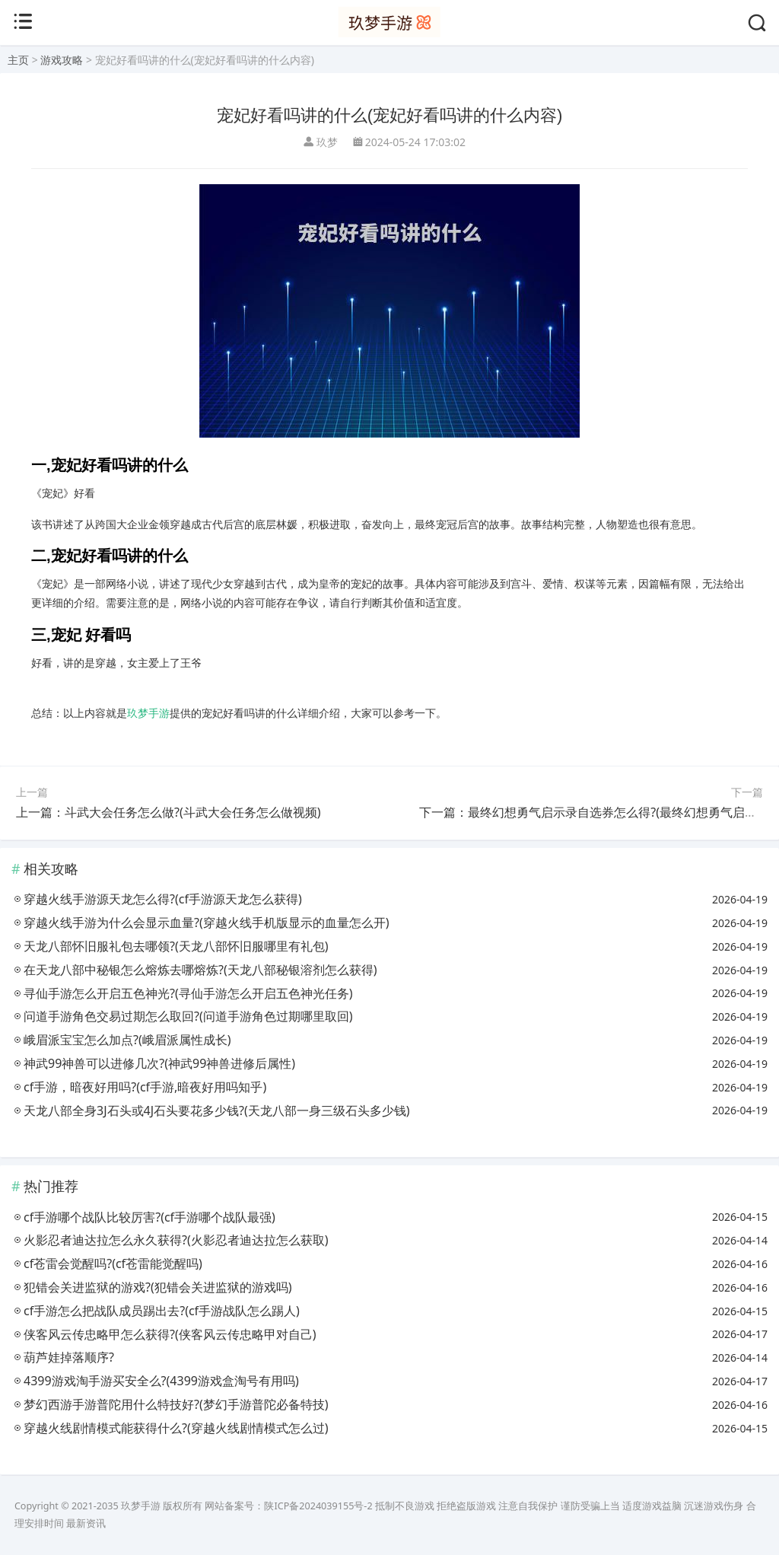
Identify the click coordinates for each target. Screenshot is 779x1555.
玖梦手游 (148, 713)
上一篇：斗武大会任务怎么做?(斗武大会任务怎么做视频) (168, 812)
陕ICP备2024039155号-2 (318, 1505)
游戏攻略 (61, 60)
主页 (18, 60)
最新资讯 (86, 1523)
